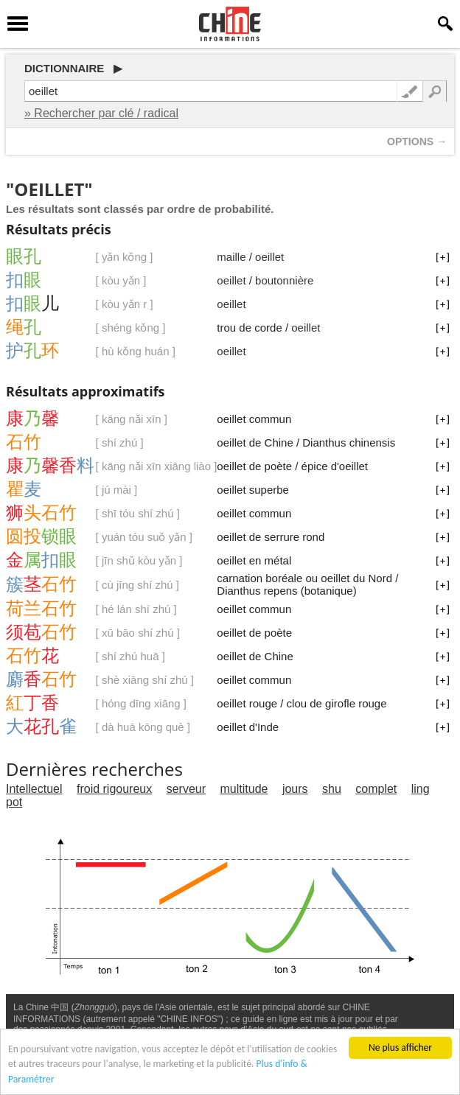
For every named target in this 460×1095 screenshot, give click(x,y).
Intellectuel (34, 789)
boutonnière (284, 280)
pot (14, 802)
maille (231, 257)
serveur (186, 789)
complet (376, 789)
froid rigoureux (114, 789)
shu (331, 789)
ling (420, 789)
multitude (244, 789)
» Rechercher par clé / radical (101, 113)
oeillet (269, 257)
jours (295, 789)
